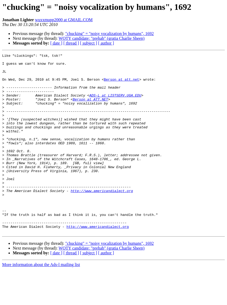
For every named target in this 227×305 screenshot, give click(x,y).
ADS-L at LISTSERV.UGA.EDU (115, 104)
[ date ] (56, 43)
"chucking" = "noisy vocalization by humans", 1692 (109, 33)
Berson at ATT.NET (90, 108)
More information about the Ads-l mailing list (41, 300)
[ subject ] (88, 43)
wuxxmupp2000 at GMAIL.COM (64, 20)
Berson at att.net (121, 84)
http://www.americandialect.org (102, 218)
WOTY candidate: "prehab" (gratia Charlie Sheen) (102, 38)
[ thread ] (71, 43)
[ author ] (106, 43)
